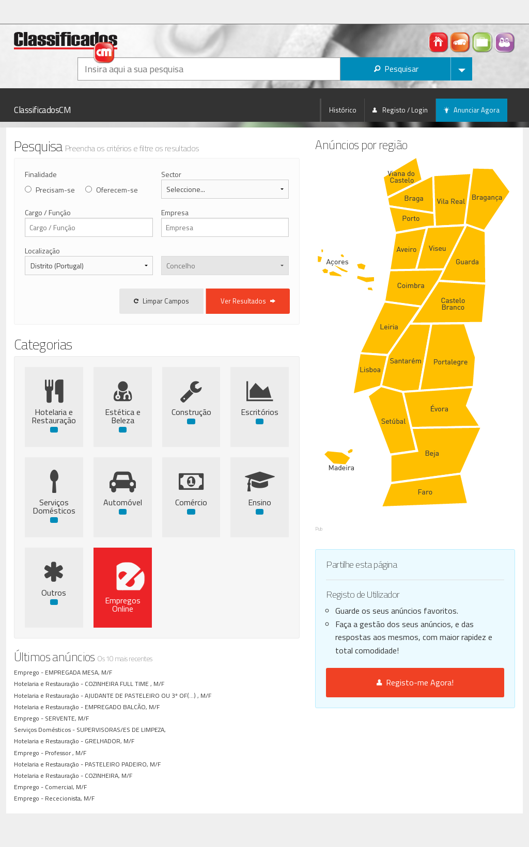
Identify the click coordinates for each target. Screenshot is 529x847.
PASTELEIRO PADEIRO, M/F (124, 764)
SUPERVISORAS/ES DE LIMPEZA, (123, 729)
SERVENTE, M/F (68, 718)
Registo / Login (400, 110)
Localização (42, 250)
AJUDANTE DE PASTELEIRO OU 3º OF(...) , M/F (149, 695)
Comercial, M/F (67, 787)
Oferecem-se (117, 189)
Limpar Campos (204, 301)
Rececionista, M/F (71, 798)
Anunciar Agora (472, 110)
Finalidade (41, 174)
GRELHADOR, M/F (111, 741)
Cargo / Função (48, 212)
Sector (192, 174)
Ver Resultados (291, 301)
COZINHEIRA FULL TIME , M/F (126, 684)
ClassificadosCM (42, 110)
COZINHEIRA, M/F (110, 775)
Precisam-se (55, 189)
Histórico (342, 110)
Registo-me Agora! (436, 609)
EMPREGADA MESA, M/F (80, 672)
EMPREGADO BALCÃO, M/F (124, 707)
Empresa (196, 212)
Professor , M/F (67, 753)
